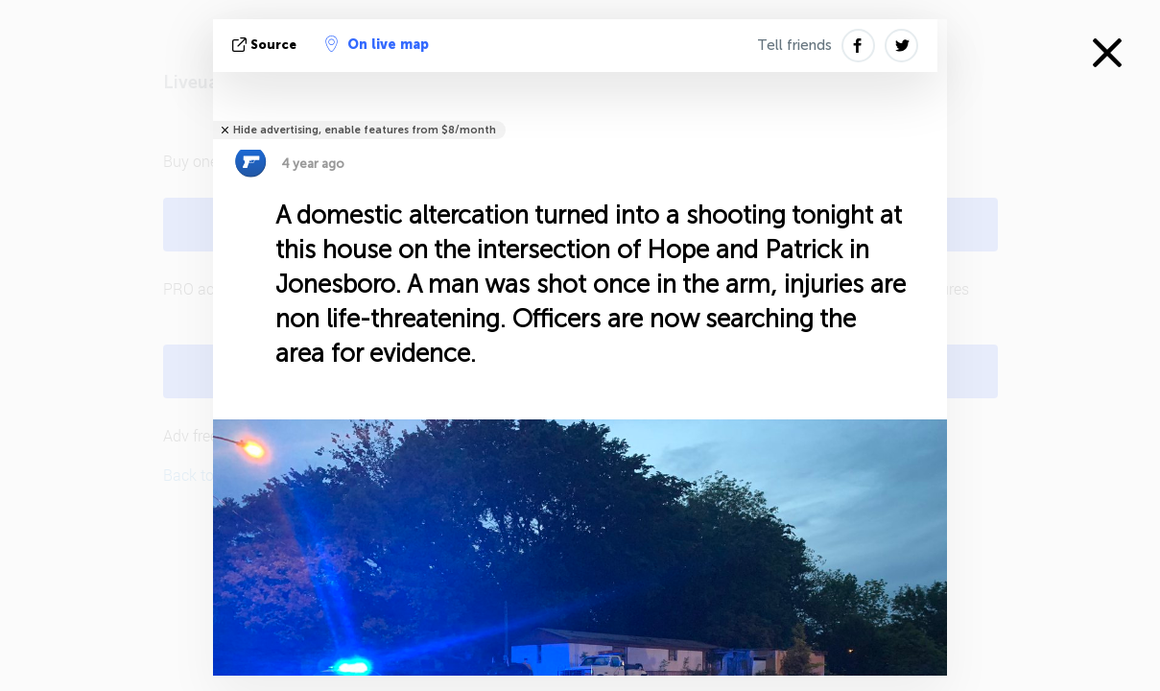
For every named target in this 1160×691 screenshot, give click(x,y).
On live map (377, 44)
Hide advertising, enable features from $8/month (364, 130)
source (266, 44)
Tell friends (794, 45)
